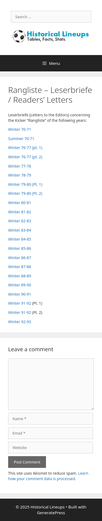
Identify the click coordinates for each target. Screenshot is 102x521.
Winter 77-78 (19, 166)
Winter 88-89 (19, 275)
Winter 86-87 (19, 257)
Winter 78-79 (19, 175)
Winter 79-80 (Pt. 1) (25, 184)
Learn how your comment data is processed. (48, 476)
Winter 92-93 (19, 321)
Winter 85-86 (19, 248)
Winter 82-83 (19, 220)
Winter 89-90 (19, 284)
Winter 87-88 (19, 266)
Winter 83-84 (19, 230)
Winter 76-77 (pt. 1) (25, 147)
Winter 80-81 (19, 202)
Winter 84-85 (19, 239)
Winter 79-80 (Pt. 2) (25, 193)
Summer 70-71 (21, 138)
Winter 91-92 (19, 303)
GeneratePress (51, 512)
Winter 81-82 (19, 211)
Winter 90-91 (19, 294)
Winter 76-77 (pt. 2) (25, 156)
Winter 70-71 (19, 129)
